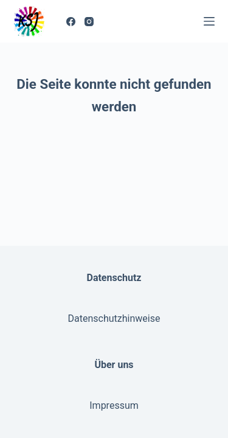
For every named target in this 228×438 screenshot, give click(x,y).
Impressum (114, 405)
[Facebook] (70, 21)
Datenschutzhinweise (114, 318)
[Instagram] (89, 21)
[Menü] (209, 21)
